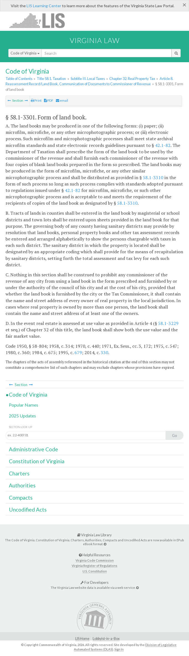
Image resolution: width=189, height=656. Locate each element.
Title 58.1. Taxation (51, 78)
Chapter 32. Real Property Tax (132, 78)
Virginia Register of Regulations (94, 565)
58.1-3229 (168, 323)
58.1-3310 (153, 177)
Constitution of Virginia (36, 461)
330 (104, 352)
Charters (19, 473)
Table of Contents (19, 78)
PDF (48, 100)
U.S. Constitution (94, 571)
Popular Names (23, 404)
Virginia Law (95, 40)
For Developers (94, 582)
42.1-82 (162, 145)
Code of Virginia (25, 53)
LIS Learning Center (44, 5)
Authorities (22, 485)
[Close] (184, 4)
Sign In (119, 649)
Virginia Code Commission (95, 560)
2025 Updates (22, 415)
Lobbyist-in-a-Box (106, 639)
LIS (40, 20)
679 (78, 352)
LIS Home (82, 639)
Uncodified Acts (28, 509)
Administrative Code (33, 449)
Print (36, 100)
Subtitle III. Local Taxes (88, 78)
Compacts (21, 497)
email (62, 100)
